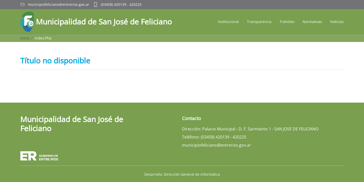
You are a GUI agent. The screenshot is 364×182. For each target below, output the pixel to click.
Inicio (24, 38)
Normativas (312, 21)
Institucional (228, 21)
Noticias (337, 21)
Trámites (287, 21)
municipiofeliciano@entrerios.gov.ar (58, 4)
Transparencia (259, 21)
